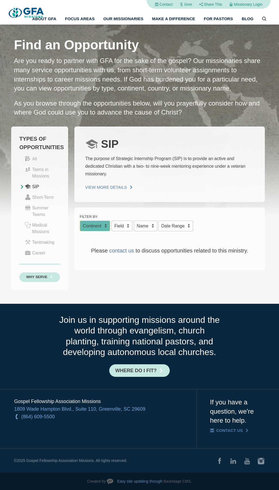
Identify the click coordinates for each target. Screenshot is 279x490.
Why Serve (36, 277)
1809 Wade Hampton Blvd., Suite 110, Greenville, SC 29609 (79, 409)
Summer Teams (36, 211)
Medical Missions (37, 228)
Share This (213, 4)
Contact (165, 4)
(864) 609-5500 (38, 416)
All (31, 159)
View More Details (106, 187)
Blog (247, 18)
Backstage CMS (177, 481)
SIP (32, 187)
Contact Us (229, 430)
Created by (96, 481)
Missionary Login (248, 4)
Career (35, 253)
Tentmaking (39, 242)
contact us (121, 251)
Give (188, 4)
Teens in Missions (37, 172)
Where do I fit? (136, 370)
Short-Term (39, 197)
